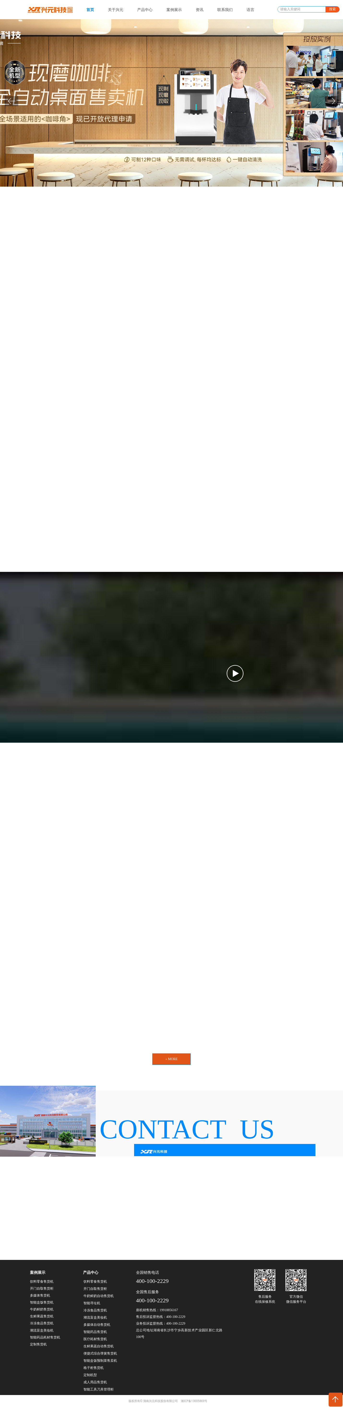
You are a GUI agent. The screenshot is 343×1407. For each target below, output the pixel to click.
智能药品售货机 (95, 1332)
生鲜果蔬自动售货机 (98, 1346)
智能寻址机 (91, 1303)
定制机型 (90, 1375)
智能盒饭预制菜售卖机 (100, 1360)
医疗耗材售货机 (95, 1339)
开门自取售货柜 (95, 1289)
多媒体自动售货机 (96, 1325)
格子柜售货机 (93, 1368)
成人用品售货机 (95, 1382)
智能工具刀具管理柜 (98, 1389)
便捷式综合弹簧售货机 (100, 1353)
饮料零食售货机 (95, 1281)
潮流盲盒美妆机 (95, 1317)
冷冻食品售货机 (95, 1310)
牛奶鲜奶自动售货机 (98, 1296)
